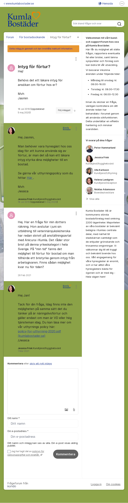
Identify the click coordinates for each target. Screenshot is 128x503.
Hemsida (105, 3)
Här (30, 178)
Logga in (96, 484)
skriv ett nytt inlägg (41, 363)
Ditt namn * (14, 418)
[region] (43, 87)
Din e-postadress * (18, 431)
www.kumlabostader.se (19, 3)
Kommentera (65, 454)
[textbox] (43, 387)
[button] (65, 409)
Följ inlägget (64, 110)
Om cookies (113, 484)
